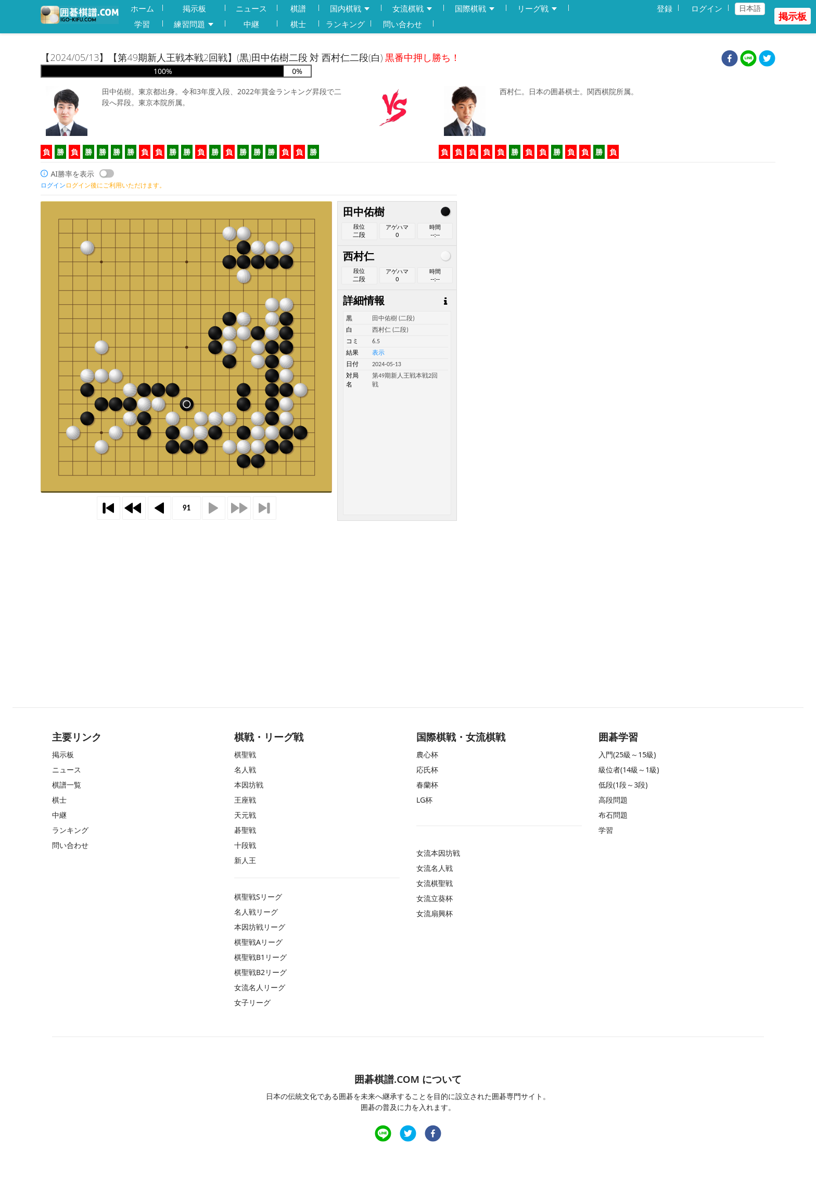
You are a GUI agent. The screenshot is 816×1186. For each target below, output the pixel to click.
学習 (142, 24)
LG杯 (424, 800)
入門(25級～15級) (627, 754)
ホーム (142, 8)
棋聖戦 (245, 754)
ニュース (251, 8)
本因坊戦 (248, 785)
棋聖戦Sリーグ (258, 897)
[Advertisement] (249, 594)
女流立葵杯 (434, 898)
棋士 (298, 24)
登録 (664, 8)
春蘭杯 (427, 785)
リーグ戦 (537, 9)
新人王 (245, 860)
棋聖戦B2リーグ (260, 972)
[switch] (106, 173)
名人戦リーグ (256, 912)
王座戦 (245, 800)
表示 (378, 352)
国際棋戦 (475, 9)
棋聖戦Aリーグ (258, 942)
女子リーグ (252, 1002)
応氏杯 (427, 770)
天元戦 (245, 815)
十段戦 (245, 845)
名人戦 (245, 770)
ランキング (345, 24)
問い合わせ (402, 24)
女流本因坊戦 (438, 853)
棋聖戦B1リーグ (260, 957)
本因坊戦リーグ (259, 927)
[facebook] (729, 59)
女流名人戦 (434, 868)
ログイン (706, 8)
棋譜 (298, 8)
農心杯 (427, 754)
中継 (251, 24)
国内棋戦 (350, 9)
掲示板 (194, 8)
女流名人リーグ (259, 987)
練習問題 (194, 24)
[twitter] (767, 59)
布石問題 (613, 815)
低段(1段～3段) (622, 785)
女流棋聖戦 (434, 883)
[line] (748, 59)
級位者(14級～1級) (628, 770)
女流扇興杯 (434, 913)
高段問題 (613, 800)
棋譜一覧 (66, 785)
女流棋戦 (412, 9)
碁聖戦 (245, 830)
